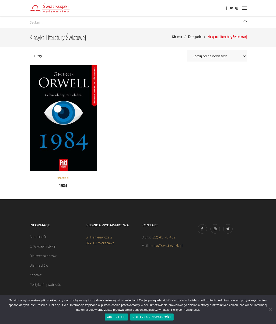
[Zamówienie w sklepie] (217, 56)
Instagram (236, 8)
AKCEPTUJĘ (116, 317)
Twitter (231, 8)
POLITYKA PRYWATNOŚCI (152, 317)
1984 (63, 186)
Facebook (226, 8)
